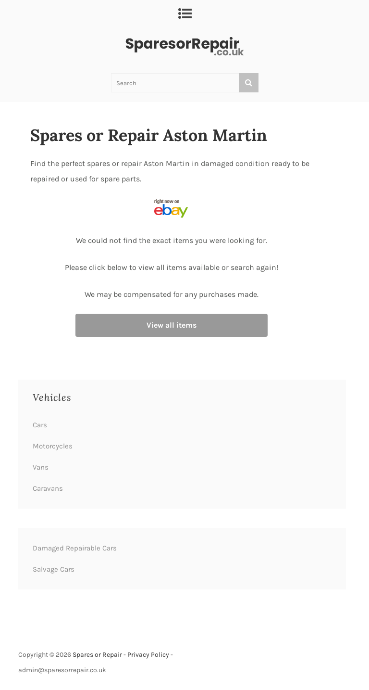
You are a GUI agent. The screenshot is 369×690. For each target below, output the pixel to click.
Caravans (48, 488)
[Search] (248, 82)
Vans (41, 467)
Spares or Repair (97, 655)
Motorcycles (53, 446)
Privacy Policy (148, 655)
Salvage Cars (53, 569)
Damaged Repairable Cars (75, 548)
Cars (40, 425)
